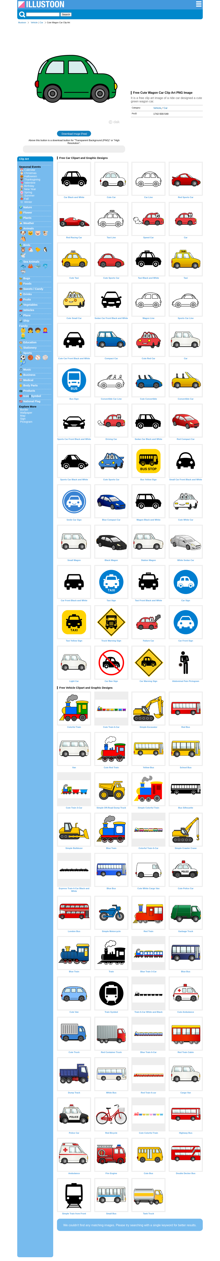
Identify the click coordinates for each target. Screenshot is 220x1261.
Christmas (30, 173)
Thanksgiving (32, 179)
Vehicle (34, 22)
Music (27, 369)
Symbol (36, 396)
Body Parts (30, 385)
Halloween (30, 176)
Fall (26, 198)
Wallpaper (26, 412)
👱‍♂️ (23, 336)
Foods (27, 283)
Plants (27, 217)
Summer (29, 195)
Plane (26, 315)
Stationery (30, 347)
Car (41, 22)
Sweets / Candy (33, 288)
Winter (28, 201)
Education (30, 342)
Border (24, 409)
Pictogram (26, 421)
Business (29, 374)
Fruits (27, 299)
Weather (28, 223)
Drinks (27, 294)
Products (29, 390)
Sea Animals (31, 261)
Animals (28, 228)
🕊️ (23, 255)
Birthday (29, 185)
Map (22, 415)
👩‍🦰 (45, 330)
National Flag (31, 401)
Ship (26, 320)
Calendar (29, 169)
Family (23, 325)
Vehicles (28, 310)
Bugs (26, 278)
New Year (30, 189)
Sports (27, 352)
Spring (28, 192)
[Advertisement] (167, 58)
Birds (26, 245)
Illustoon (22, 22)
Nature (27, 207)
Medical (28, 380)
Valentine (29, 182)
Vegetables (30, 304)
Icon (26, 396)
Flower (27, 212)
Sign (23, 418)
